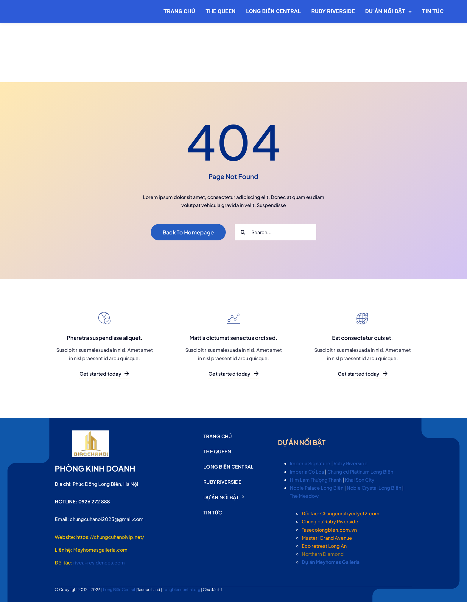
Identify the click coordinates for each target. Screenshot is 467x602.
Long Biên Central (119, 589)
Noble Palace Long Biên (316, 488)
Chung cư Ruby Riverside (330, 521)
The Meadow (304, 496)
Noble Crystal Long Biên (374, 488)
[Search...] (275, 232)
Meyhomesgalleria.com (100, 550)
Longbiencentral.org (182, 589)
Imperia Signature (310, 463)
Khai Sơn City (359, 480)
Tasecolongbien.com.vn (329, 530)
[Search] (243, 232)
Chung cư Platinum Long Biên (360, 472)
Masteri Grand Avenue (327, 538)
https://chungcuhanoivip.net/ (110, 537)
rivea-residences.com (99, 562)
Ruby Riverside (351, 463)
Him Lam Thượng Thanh (316, 480)
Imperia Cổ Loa (307, 472)
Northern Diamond (323, 554)
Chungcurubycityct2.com (349, 513)
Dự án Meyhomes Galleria (330, 562)
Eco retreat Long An (324, 546)
